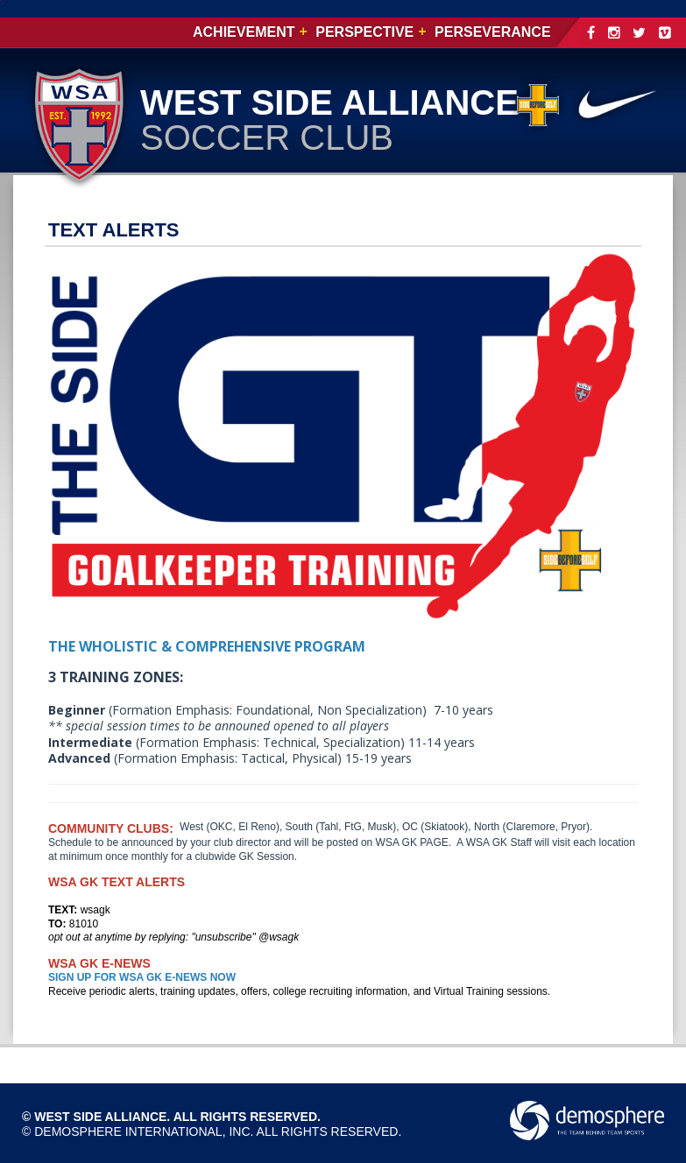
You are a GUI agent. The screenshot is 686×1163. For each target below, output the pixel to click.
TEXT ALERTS (114, 230)
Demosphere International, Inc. (143, 1131)
